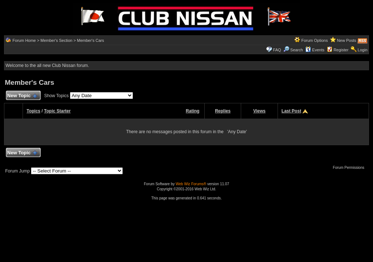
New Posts (346, 40)
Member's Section (56, 40)
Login (363, 50)
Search (293, 50)
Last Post (291, 111)
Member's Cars (90, 40)
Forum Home (24, 40)
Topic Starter (57, 111)
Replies (223, 111)
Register (341, 50)
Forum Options (314, 40)
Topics (33, 111)
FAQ (277, 50)
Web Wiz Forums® (191, 184)
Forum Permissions (350, 168)
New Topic (22, 96)
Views (259, 111)
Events (315, 50)
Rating (192, 111)
